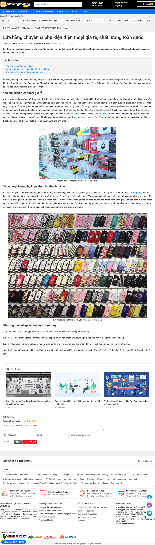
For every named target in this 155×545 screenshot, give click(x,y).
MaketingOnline (72, 483)
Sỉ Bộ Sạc (24, 475)
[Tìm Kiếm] (79, 4)
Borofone (122, 479)
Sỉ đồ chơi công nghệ (12, 479)
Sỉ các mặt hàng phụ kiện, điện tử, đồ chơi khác (28, 69)
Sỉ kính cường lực (118, 475)
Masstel (111, 479)
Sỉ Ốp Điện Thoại (53, 479)
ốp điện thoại (100, 113)
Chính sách (62, 12)
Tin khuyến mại (9, 21)
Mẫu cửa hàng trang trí (137, 21)
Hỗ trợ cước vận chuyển (19, 491)
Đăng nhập (118, 6)
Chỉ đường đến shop (47, 517)
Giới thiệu (81, 521)
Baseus (90, 479)
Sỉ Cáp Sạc (78, 475)
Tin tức (74, 12)
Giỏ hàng (146, 4)
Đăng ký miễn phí (121, 3)
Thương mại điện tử (95, 21)
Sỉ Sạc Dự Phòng (50, 475)
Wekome (100, 479)
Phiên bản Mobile (46, 520)
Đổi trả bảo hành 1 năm (58, 492)
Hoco (82, 479)
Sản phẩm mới (70, 479)
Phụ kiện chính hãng (44, 12)
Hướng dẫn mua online (87, 517)
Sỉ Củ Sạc (36, 475)
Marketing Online (72, 21)
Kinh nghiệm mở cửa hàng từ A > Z (47, 483)
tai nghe (74, 113)
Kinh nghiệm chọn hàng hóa (16, 28)
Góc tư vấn (24, 483)
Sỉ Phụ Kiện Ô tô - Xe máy (97, 475)
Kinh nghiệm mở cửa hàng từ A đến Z (39, 21)
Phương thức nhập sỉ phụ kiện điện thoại (25, 72)
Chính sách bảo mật (86, 511)
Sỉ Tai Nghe (65, 475)
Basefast (133, 479)
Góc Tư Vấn (115, 21)
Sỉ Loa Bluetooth (10, 475)
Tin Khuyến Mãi (9, 483)
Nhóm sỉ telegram (144, 461)
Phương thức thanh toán (136, 491)
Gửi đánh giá (30, 441)
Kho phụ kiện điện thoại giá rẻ (20, 66)
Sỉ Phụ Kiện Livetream (33, 479)
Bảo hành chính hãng (96, 491)
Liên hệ (84, 12)
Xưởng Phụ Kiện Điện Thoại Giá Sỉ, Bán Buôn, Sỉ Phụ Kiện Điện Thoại (26, 43)
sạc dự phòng (136, 192)
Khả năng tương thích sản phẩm (51, 28)
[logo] (16, 4)
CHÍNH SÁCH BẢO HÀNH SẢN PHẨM (92, 508)
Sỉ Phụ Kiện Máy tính (138, 475)
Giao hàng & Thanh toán (87, 514)
